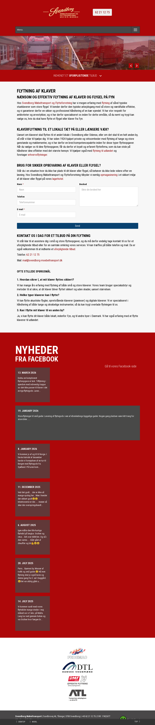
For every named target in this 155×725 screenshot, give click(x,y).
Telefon (21, 196)
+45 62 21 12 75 (88, 716)
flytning (106, 103)
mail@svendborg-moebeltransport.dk (42, 260)
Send (77, 225)
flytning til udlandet (103, 150)
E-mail (20, 209)
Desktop (21, 722)
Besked (83, 184)
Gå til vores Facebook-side (120, 366)
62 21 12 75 (102, 12)
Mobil (34, 722)
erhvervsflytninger (37, 154)
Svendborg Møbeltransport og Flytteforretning (47, 103)
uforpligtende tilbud (64, 249)
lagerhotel (57, 178)
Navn (19, 184)
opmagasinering (108, 174)
